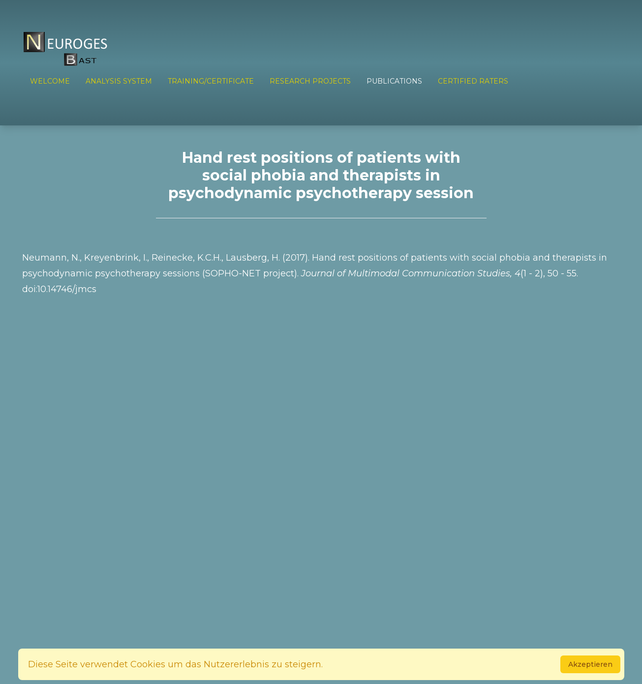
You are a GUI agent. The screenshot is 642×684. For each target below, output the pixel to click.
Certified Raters (473, 81)
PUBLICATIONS (394, 81)
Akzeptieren (590, 664)
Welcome (50, 81)
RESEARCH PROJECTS (310, 81)
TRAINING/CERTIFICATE (211, 81)
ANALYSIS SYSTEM (119, 81)
